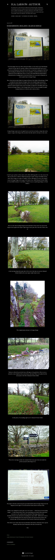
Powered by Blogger (27, 553)
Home (13, 16)
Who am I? (18, 16)
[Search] (47, 4)
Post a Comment (11, 544)
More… (36, 16)
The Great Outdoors (29, 537)
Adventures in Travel (14, 537)
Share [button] (8, 535)
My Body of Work (27, 16)
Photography (21, 537)
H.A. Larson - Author (25, 4)
